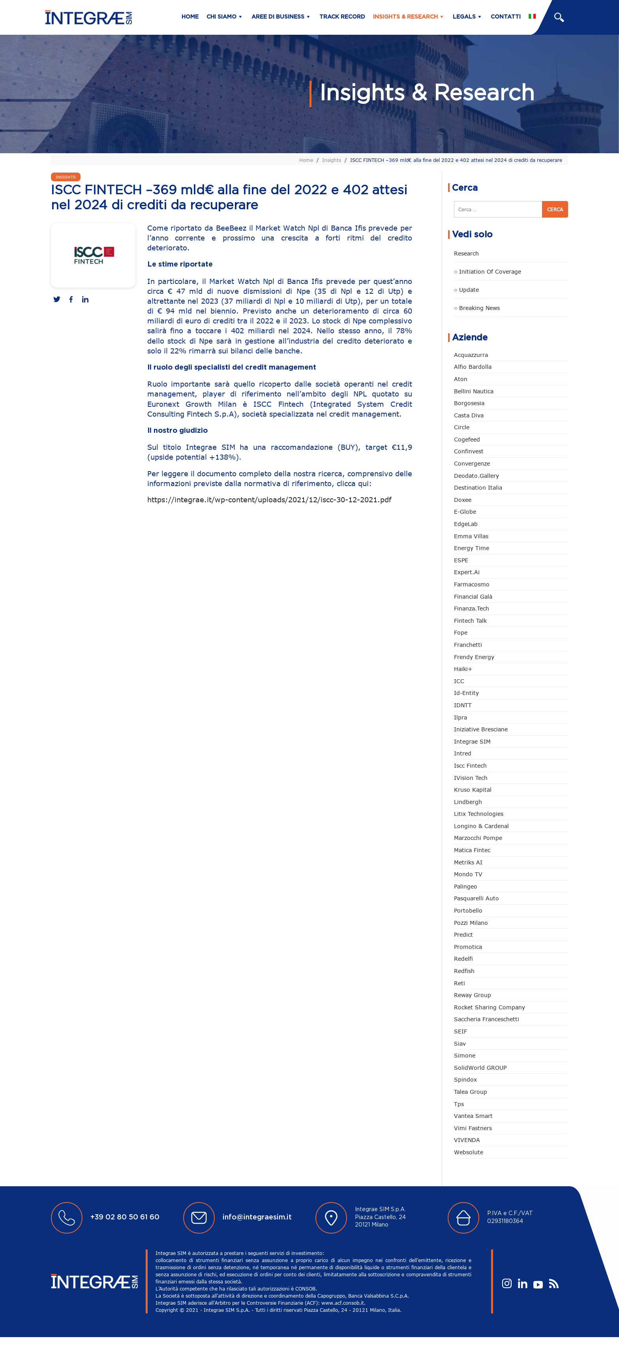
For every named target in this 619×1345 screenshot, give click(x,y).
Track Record (342, 17)
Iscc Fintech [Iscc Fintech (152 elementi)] (470, 765)
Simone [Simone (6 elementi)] (464, 1055)
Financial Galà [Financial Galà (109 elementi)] (473, 596)
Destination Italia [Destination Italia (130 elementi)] (478, 487)
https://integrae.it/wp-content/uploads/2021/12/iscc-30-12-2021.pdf (269, 499)
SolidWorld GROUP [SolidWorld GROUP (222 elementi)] (480, 1067)
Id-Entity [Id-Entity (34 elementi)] (466, 692)
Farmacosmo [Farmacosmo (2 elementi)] (472, 584)
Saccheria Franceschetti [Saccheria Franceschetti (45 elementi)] (486, 1019)
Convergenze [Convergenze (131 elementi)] (472, 463)
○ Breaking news (477, 307)
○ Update (466, 289)
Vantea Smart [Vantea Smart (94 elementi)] (473, 1115)
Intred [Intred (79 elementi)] (462, 753)
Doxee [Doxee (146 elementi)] (462, 499)
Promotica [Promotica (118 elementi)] (468, 946)
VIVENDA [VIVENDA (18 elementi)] (467, 1139)
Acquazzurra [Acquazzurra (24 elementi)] (471, 354)
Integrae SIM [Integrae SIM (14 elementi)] (472, 741)
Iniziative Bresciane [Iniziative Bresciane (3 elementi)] (481, 729)
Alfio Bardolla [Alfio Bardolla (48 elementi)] (472, 366)
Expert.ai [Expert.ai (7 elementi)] (467, 572)
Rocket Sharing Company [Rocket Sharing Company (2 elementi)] (489, 1007)
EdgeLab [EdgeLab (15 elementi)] (466, 523)
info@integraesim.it (257, 1217)
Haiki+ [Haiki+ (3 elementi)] (463, 668)
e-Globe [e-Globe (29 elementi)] (465, 511)
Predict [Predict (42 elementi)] (463, 934)
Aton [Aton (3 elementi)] (460, 379)
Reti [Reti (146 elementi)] (459, 983)
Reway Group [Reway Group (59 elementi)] (472, 995)
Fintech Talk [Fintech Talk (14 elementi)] (470, 620)
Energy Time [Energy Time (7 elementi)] (471, 548)
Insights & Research (405, 17)
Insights (331, 160)
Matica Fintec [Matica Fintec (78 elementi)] (472, 850)
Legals (464, 17)
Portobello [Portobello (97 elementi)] (468, 910)
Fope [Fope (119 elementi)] (460, 632)
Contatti (506, 17)
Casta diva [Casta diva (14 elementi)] (469, 415)
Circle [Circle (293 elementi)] (461, 427)
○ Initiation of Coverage (487, 271)
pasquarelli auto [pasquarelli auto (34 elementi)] (476, 898)
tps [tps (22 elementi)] (459, 1104)
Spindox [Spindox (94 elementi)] (465, 1079)
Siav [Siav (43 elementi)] (460, 1043)
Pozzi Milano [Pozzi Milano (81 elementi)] (471, 922)
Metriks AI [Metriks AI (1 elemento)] (468, 862)
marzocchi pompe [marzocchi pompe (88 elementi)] (478, 837)
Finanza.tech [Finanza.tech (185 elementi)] (471, 608)
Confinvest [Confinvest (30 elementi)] (469, 451)
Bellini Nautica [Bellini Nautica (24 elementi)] (473, 391)
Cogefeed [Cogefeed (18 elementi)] (467, 439)
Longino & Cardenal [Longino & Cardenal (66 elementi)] (481, 826)
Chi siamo (221, 17)
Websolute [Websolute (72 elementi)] (468, 1152)
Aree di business (277, 17)
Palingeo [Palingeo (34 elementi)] (465, 886)
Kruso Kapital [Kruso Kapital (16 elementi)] (472, 789)
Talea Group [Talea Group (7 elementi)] (470, 1091)
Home (190, 17)
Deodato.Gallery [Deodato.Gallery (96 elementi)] (476, 475)
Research (466, 253)
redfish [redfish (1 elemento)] (464, 970)
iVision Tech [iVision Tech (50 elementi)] (471, 777)
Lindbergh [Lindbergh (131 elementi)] (468, 801)
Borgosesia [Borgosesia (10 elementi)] (469, 403)
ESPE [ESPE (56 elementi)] (461, 560)
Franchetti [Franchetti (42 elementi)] (468, 644)
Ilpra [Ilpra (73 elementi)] (460, 717)
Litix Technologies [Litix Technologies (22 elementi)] (478, 813)
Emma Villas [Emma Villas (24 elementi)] (471, 536)
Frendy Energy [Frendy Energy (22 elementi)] (474, 657)
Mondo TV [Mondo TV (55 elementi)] (468, 874)
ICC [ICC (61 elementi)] (459, 681)
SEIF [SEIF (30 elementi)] (460, 1031)
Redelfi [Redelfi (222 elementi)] (463, 958)
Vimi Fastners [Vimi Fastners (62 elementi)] (473, 1128)
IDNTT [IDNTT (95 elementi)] (463, 705)
